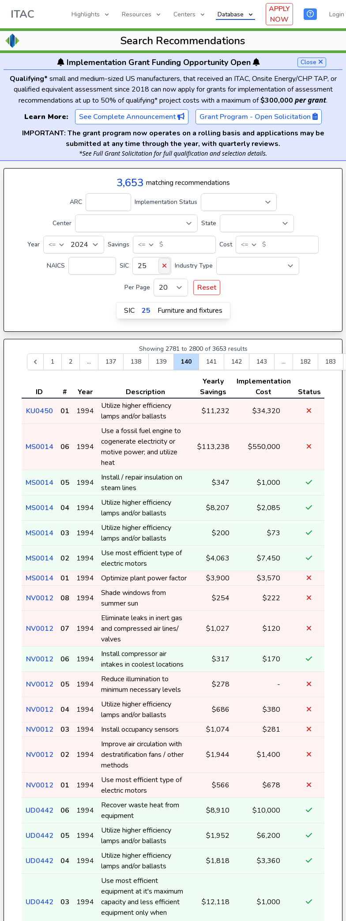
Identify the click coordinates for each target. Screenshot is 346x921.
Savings (118, 244)
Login (336, 14)
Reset (206, 287)
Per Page (137, 287)
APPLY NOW (279, 14)
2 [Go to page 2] (70, 361)
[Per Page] (171, 287)
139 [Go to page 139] (161, 361)
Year (33, 244)
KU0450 (39, 411)
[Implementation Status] (239, 202)
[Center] (136, 223)
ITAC (22, 14)
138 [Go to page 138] (136, 361)
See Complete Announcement (131, 117)
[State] (257, 223)
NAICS (56, 265)
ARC (76, 202)
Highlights (90, 14)
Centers (189, 14)
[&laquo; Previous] (35, 361)
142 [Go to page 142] (236, 361)
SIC (124, 265)
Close (312, 62)
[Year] (73, 244)
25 (146, 310)
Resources (142, 14)
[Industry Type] (257, 266)
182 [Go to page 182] (305, 361)
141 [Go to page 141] (211, 361)
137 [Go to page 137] (110, 361)
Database (236, 14)
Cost (225, 244)
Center (62, 223)
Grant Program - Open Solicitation (258, 117)
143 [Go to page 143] (261, 361)
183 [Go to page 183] (330, 361)
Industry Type (194, 265)
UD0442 (39, 810)
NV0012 (39, 598)
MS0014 (39, 447)
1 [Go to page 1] (52, 361)
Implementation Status (166, 202)
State (208, 223)
